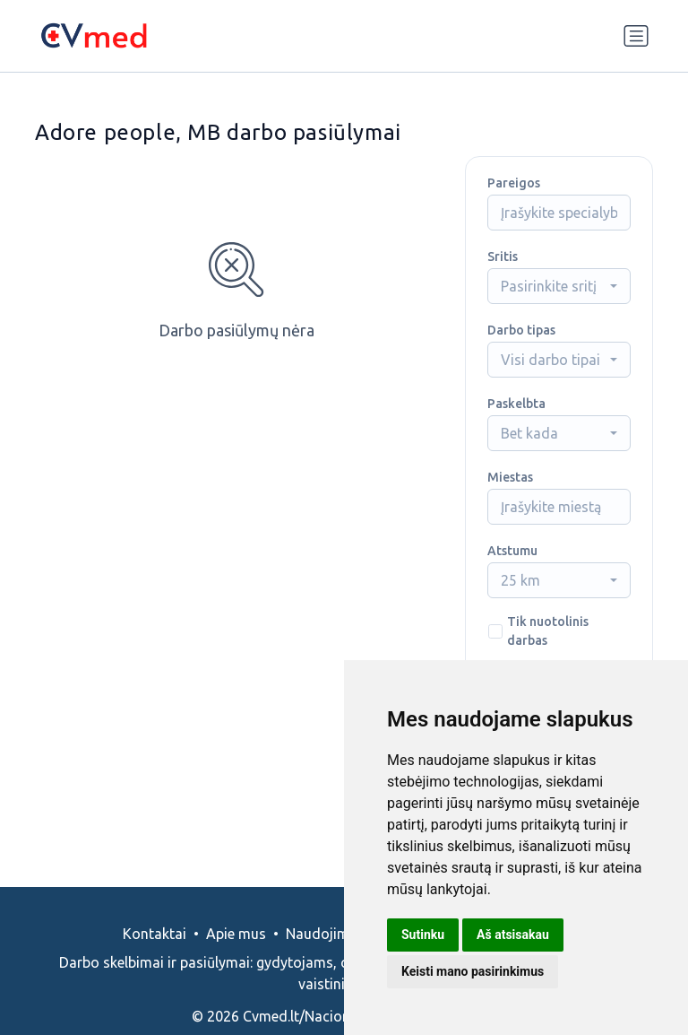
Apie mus (236, 934)
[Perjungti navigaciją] (636, 36)
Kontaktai (154, 934)
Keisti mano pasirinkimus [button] (472, 971)
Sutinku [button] (422, 934)
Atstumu (512, 551)
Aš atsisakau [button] (513, 934)
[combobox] (559, 286)
